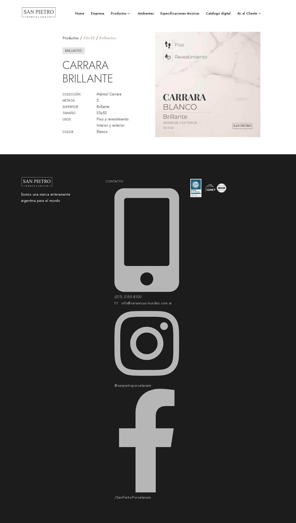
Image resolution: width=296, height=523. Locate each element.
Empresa (97, 13)
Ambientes (146, 13)
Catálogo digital (218, 13)
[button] (158, 85)
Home (79, 13)
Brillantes (107, 38)
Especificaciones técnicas (179, 13)
